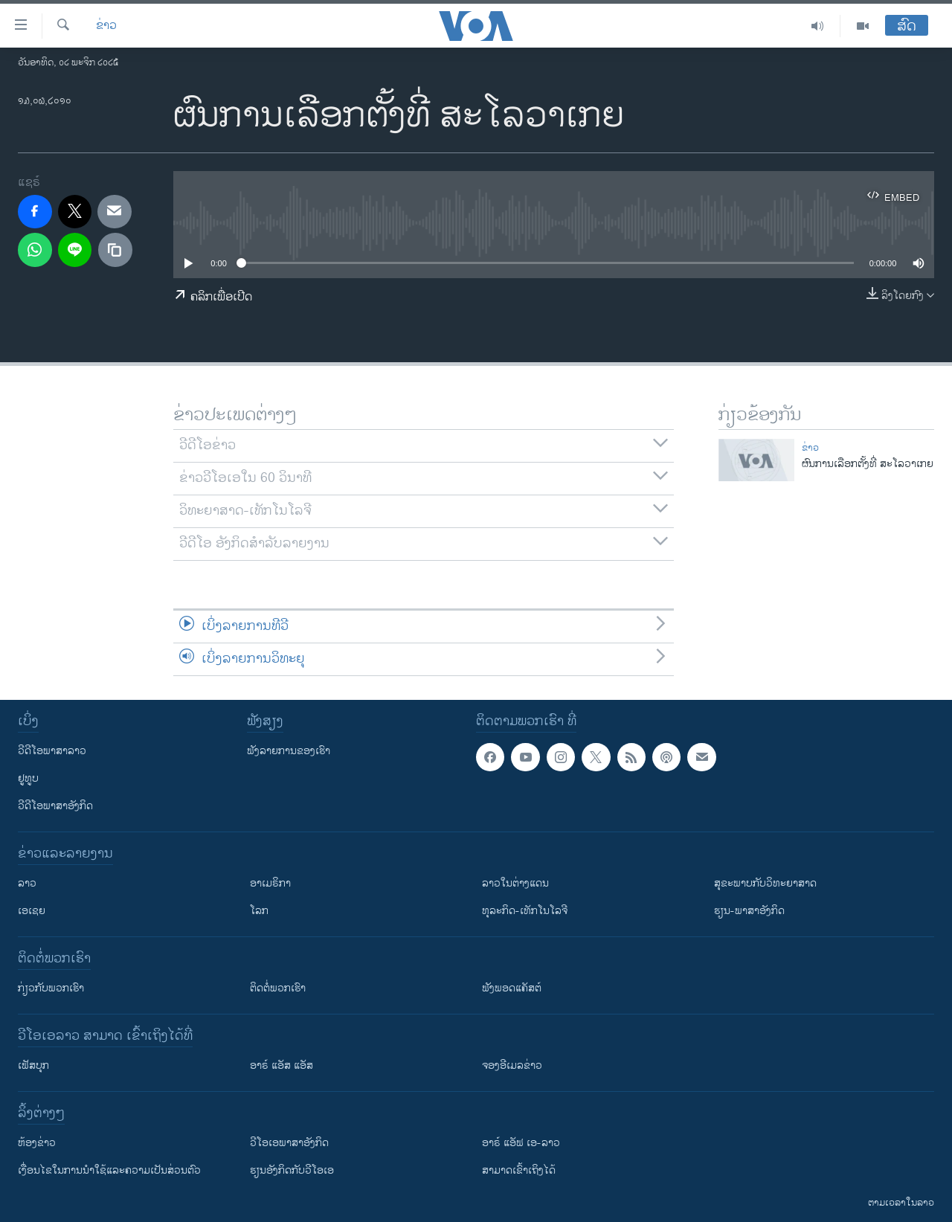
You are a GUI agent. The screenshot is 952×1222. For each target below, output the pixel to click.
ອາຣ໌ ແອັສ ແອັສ (281, 1065)
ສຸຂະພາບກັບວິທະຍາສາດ (765, 883)
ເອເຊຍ (31, 911)
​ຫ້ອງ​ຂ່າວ (37, 1143)
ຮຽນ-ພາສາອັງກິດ (749, 911)
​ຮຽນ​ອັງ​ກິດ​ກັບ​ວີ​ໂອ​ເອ (292, 1170)
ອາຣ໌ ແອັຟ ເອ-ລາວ (521, 1143)
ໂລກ (259, 911)
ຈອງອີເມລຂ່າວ (512, 1065)
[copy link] (115, 250)
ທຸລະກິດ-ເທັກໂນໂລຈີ (524, 911)
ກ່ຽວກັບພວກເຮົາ (51, 988)
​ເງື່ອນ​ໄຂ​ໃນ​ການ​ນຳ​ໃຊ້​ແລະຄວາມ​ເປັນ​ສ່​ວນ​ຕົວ (109, 1170)
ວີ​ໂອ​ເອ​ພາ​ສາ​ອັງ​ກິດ (289, 1143)
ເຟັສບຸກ (33, 1065)
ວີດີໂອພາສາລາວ (52, 751)
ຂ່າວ (106, 26)
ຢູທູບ (28, 778)
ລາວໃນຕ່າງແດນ (515, 883)
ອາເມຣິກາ (270, 883)
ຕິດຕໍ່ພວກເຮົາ (278, 988)
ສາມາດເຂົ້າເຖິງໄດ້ (519, 1170)
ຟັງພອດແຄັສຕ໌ (511, 988)
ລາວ (27, 883)
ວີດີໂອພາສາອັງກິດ (55, 806)
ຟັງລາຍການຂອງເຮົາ (288, 751)
